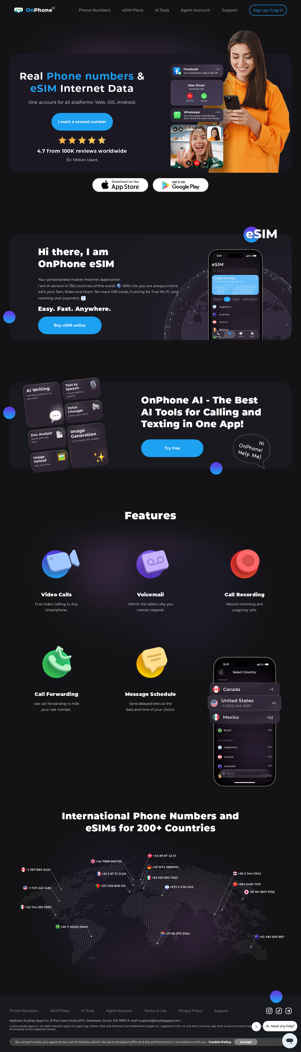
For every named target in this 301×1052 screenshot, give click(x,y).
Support (230, 10)
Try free (172, 448)
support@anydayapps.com (160, 1020)
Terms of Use (155, 1010)
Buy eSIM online (70, 325)
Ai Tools (162, 10)
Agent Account (195, 10)
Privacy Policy (190, 1010)
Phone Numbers (95, 10)
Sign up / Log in (268, 10)
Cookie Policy (220, 1042)
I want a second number (82, 122)
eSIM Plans (132, 10)
